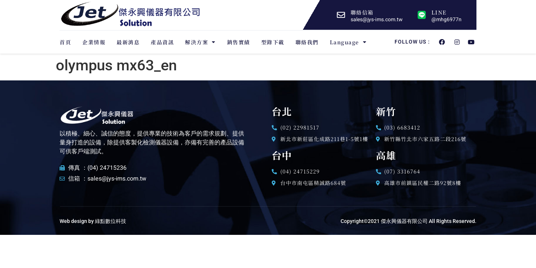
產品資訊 (162, 42)
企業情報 (93, 42)
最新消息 (128, 42)
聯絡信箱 (362, 12)
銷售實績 (238, 42)
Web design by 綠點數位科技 (93, 221)
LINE (438, 12)
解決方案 (200, 42)
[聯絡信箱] (341, 15)
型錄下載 (272, 42)
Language (348, 42)
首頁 (65, 42)
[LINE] (422, 15)
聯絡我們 (307, 42)
